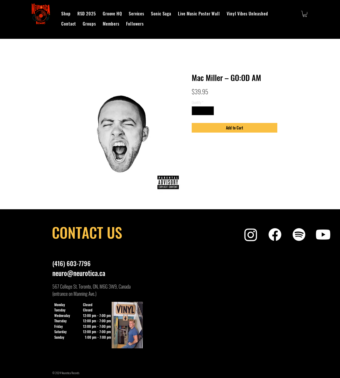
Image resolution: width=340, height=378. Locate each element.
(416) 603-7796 (71, 263)
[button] (304, 14)
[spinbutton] (202, 111)
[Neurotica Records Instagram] (250, 234)
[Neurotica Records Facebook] (274, 234)
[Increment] (210, 111)
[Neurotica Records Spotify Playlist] (299, 234)
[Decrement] (195, 111)
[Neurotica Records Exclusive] (323, 234)
